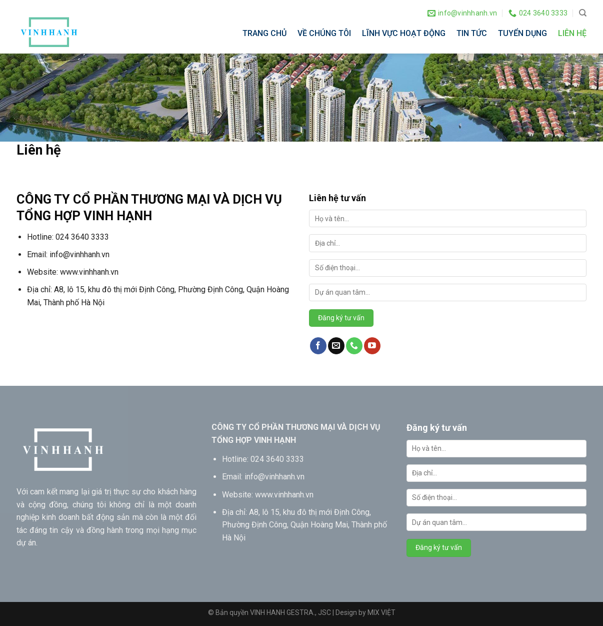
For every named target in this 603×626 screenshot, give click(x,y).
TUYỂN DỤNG (522, 33)
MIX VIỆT (382, 612)
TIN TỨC (471, 33)
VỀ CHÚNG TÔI (324, 33)
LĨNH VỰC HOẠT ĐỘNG (404, 33)
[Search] (582, 13)
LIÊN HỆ (572, 33)
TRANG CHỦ (264, 33)
